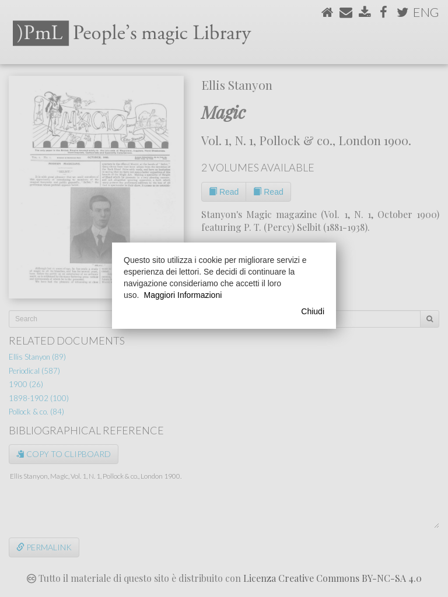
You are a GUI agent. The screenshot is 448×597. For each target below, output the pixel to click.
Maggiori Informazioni (183, 295)
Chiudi (312, 311)
